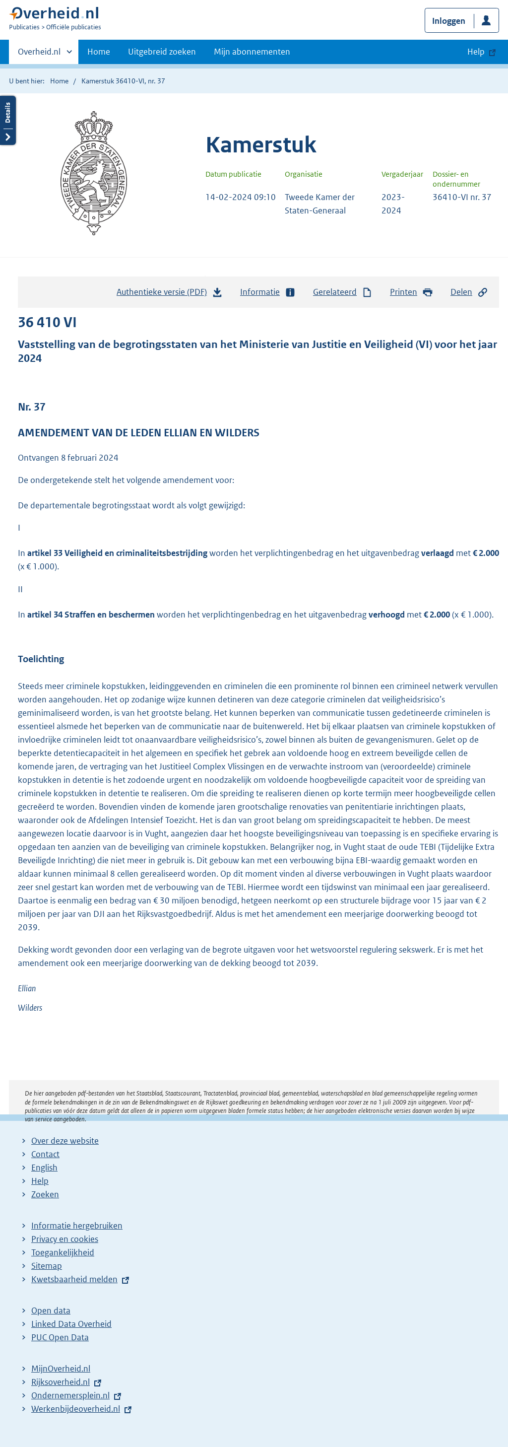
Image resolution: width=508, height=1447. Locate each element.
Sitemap (46, 1265)
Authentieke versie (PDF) (170, 294)
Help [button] (476, 51)
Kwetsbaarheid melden (74, 1279)
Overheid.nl (39, 54)
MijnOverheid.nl (60, 1368)
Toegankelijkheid (62, 1252)
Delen (469, 292)
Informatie (268, 292)
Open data (50, 1310)
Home (98, 51)
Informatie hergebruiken (77, 1225)
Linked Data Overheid (71, 1323)
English (44, 1167)
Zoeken (45, 1194)
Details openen (8, 120)
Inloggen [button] (448, 20)
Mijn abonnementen (252, 51)
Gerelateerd (343, 292)
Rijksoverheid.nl (60, 1382)
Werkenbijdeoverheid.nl (75, 1408)
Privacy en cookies (64, 1239)
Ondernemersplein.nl (70, 1395)
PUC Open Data (60, 1337)
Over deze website (65, 1140)
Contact (45, 1154)
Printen (411, 292)
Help (40, 1180)
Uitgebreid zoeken (162, 51)
